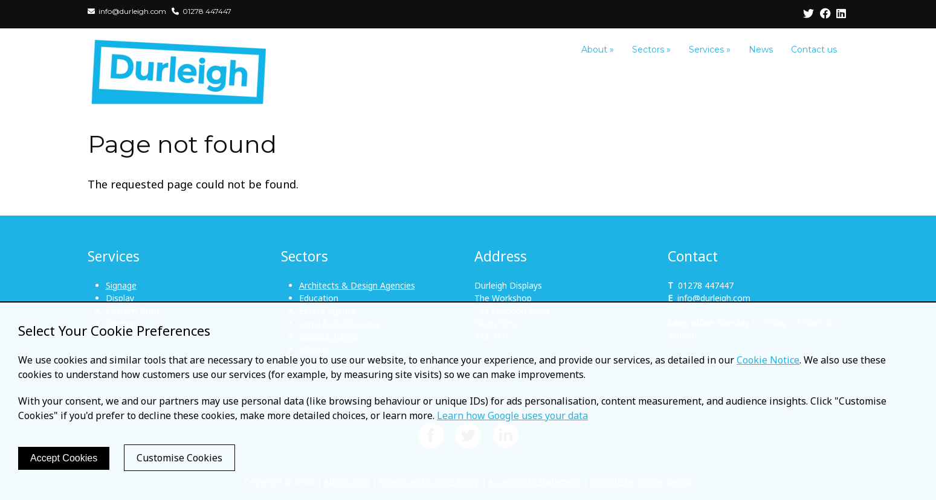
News (761, 49)
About (597, 49)
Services (710, 49)
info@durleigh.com (713, 298)
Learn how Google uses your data (512, 415)
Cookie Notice (768, 360)
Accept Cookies (63, 458)
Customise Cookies (179, 457)
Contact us (814, 49)
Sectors (651, 49)
